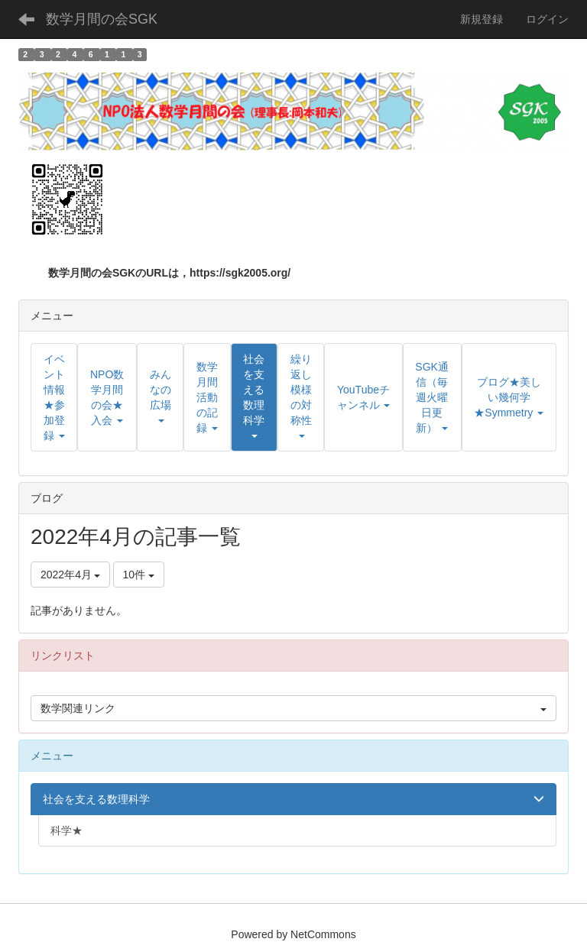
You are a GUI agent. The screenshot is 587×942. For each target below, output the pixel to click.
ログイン (547, 19)
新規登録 (481, 19)
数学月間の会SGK (101, 19)
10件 (138, 574)
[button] (254, 397)
